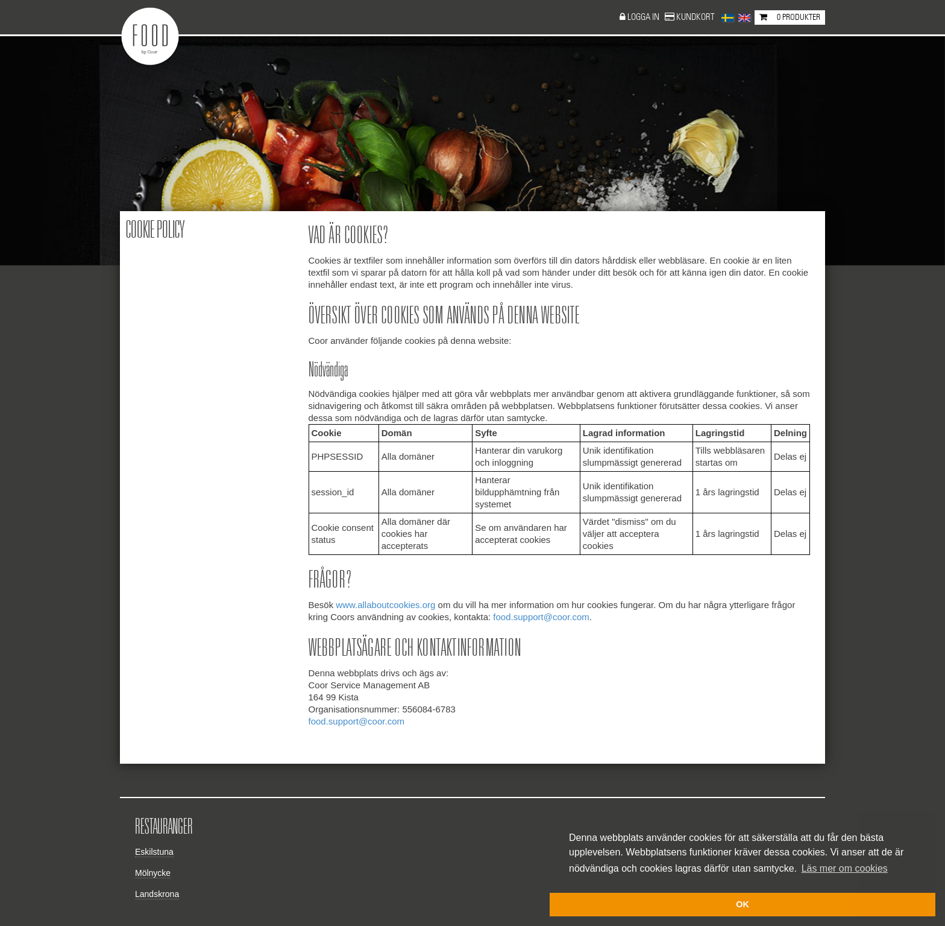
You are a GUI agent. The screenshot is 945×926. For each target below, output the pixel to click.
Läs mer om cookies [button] (845, 868)
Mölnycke (153, 873)
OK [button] (742, 904)
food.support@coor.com (541, 617)
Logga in (644, 17)
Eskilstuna (154, 852)
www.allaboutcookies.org (385, 605)
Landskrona (157, 894)
